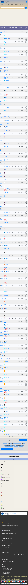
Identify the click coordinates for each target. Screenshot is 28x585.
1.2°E (2, 275)
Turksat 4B (7, 87)
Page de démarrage (8, 513)
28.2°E (1, 160)
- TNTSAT (14, 554)
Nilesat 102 (7, 308)
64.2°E (1, 51)
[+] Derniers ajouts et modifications (9, 445)
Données (23, 443)
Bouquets (3, 554)
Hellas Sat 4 (7, 120)
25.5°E (1, 186)
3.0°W (2, 295)
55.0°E (1, 68)
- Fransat (22, 554)
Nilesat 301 (7, 315)
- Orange (19, 554)
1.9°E (2, 271)
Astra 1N (6, 212)
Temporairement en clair (9, 446)
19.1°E (1, 219)
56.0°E (1, 58)
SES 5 (6, 251)
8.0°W (2, 321)
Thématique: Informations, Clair (7, 568)
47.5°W (1, 411)
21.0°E (1, 199)
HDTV (9, 443)
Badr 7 (6, 176)
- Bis (17, 554)
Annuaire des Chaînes (5, 552)
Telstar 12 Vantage (6, 342)
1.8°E (2, 268)
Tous (3, 443)
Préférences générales (5, 520)
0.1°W (2, 358)
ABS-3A (6, 295)
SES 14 (6, 411)
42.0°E (1, 104)
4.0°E (2, 258)
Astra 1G (6, 146)
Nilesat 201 (7, 311)
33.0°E (1, 140)
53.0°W (1, 421)
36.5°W (1, 391)
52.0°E (1, 78)
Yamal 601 (6, 90)
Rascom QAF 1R (6, 265)
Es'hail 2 (6, 182)
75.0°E (1, 32)
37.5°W (1, 395)
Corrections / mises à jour (14, 456)
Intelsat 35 (6, 381)
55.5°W (1, 425)
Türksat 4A (7, 104)
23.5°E (1, 193)
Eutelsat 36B (7, 84)
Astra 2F (6, 163)
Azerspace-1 (7, 97)
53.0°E (1, 71)
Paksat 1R (7, 130)
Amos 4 (6, 48)
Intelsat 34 (6, 424)
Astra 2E (6, 159)
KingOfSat (23, 583)
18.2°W (1, 352)
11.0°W (1, 332)
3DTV (12, 443)
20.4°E (1, 206)
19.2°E (1, 209)
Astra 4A (6, 255)
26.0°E (1, 170)
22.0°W (1, 355)
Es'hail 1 (6, 185)
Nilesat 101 (7, 143)
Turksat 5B (7, 107)
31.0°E (1, 150)
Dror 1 (6, 298)
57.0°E (1, 61)
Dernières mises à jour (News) (7, 527)
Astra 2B (6, 281)
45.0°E (1, 101)
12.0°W (1, 335)
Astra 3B (6, 192)
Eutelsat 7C (7, 245)
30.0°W (1, 368)
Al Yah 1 (6, 74)
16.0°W (1, 345)
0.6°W (2, 282)
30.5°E (1, 153)
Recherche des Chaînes (6, 545)
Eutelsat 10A (7, 334)
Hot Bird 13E (7, 345)
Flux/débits (20, 446)
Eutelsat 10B (7, 238)
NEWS (2, 4)
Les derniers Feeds (6, 573)
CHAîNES (11, 4)
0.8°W (2, 278)
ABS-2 (6, 31)
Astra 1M (6, 209)
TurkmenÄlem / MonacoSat (6, 78)
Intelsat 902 (7, 414)
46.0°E (1, 98)
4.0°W (2, 298)
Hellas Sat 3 (7, 123)
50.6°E (1, 94)
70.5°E (1, 38)
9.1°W (2, 328)
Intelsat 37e (7, 348)
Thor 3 (6, 301)
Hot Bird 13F (7, 232)
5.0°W (2, 305)
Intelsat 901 (7, 364)
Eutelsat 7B (7, 248)
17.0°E (1, 226)
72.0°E (1, 35)
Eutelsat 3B (7, 261)
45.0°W (1, 408)
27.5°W (1, 365)
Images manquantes (5, 559)
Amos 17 (6, 225)
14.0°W (1, 339)
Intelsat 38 (6, 100)
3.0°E (2, 261)
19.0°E (1, 223)
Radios (20, 443)
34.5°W (1, 381)
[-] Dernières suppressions (20, 445)
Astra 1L (6, 358)
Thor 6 (6, 288)
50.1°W (1, 415)
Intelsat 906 (7, 51)
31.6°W (1, 378)
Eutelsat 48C (7, 274)
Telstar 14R (7, 434)
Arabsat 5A (6, 153)
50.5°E (1, 84)
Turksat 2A (7, 188)
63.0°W (1, 434)
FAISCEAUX (22, 4)
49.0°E (1, 91)
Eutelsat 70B (7, 38)
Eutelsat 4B (7, 258)
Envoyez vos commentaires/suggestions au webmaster (10, 525)
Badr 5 (6, 179)
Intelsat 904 (7, 374)
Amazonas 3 (7, 431)
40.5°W (1, 405)
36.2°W (1, 388)
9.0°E (2, 242)
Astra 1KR (6, 222)
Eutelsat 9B (7, 242)
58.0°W (1, 428)
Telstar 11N (7, 394)
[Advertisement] (14, 17)
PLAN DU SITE (8, 5)
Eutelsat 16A (7, 229)
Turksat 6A (7, 110)
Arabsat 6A (6, 156)
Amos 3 (6, 267)
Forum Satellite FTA (6, 574)
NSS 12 (7, 61)
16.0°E (1, 229)
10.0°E (1, 239)
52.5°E (1, 74)
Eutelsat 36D (7, 136)
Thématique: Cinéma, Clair (7, 569)
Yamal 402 (6, 67)
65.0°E (1, 48)
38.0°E (1, 127)
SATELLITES (7, 4)
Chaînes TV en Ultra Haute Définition (8, 561)
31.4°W (1, 375)
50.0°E (1, 87)
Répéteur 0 (16, 446)
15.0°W (1, 342)
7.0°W (2, 308)
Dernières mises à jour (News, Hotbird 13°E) (9, 533)
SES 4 (6, 354)
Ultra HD (16, 443)
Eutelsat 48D (7, 390)
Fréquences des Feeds (6, 572)
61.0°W (1, 431)
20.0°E (1, 202)
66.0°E (1, 45)
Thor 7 (6, 278)
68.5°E (1, 42)
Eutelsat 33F (7, 140)
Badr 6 (6, 204)
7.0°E (2, 245)
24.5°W (1, 362)
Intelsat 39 (6, 54)
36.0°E (1, 134)
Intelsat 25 (6, 400)
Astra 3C (6, 195)
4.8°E (2, 252)
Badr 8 (6, 172)
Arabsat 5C (6, 202)
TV (6, 443)
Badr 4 (6, 169)
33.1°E (1, 143)
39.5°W (1, 401)
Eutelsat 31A (7, 218)
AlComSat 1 (7, 361)
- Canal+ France (10, 554)
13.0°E (1, 232)
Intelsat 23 (6, 421)
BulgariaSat (7, 271)
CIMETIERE (3, 5)
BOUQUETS (16, 4)
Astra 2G (6, 166)
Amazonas (6, 387)
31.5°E (1, 147)
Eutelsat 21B (7, 199)
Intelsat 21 (6, 427)
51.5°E (1, 81)
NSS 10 (7, 397)
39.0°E (1, 124)
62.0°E (1, 55)
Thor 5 (6, 285)
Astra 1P (6, 215)
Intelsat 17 (6, 44)
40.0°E (1, 117)
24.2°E (1, 189)
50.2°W (1, 418)
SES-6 (6, 404)
